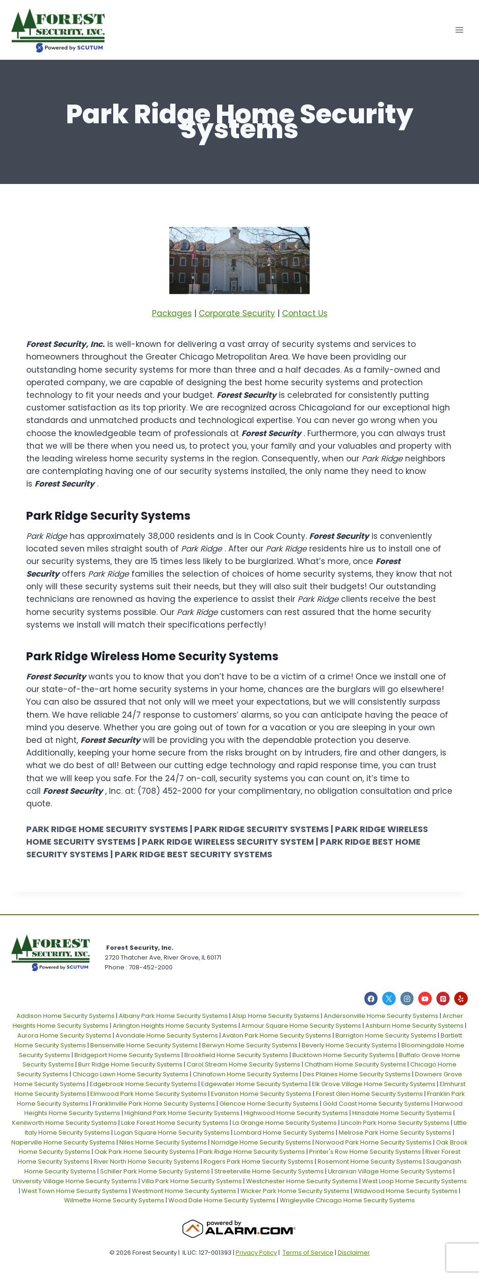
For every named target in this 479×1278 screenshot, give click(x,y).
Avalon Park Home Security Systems (276, 1035)
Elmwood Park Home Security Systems (148, 1093)
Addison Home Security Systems (65, 1015)
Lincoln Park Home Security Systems (395, 1122)
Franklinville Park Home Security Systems (154, 1103)
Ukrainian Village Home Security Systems (390, 1171)
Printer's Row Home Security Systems (365, 1151)
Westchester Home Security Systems (302, 1181)
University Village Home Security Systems (75, 1181)
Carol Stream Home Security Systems (243, 1064)
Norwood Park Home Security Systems (373, 1142)
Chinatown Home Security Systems (245, 1074)
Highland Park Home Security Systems (182, 1113)
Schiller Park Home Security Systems (155, 1171)
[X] (389, 998)
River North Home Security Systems (146, 1161)
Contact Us (304, 313)
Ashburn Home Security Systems (414, 1025)
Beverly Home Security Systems (349, 1045)
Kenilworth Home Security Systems (64, 1122)
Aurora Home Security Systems (64, 1035)
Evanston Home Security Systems (261, 1093)
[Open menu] (459, 29)
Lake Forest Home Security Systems (174, 1122)
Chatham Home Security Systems (355, 1064)
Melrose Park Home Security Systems (395, 1132)
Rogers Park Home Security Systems (258, 1161)
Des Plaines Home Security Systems (357, 1074)
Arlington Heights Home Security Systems (175, 1025)
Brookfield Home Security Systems (236, 1055)
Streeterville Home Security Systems (269, 1171)
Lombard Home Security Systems (284, 1132)
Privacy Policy (256, 1252)
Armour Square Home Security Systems (301, 1025)
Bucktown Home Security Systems (343, 1055)
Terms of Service (308, 1252)
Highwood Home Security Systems (296, 1113)
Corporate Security (237, 313)
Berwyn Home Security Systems (250, 1045)
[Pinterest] (443, 998)
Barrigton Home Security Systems (385, 1035)
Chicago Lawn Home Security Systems (131, 1074)
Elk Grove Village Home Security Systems (373, 1084)
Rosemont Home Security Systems (370, 1161)
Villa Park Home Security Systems (191, 1181)
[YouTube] (425, 998)
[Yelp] (461, 998)
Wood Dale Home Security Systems (222, 1200)
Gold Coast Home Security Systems (376, 1103)
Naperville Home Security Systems (63, 1142)
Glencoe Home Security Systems (269, 1103)
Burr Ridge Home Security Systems (130, 1064)
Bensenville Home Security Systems (144, 1045)
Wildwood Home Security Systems (405, 1190)
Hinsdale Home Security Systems (402, 1113)
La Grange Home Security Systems (284, 1122)
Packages (172, 313)
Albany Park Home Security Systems (173, 1015)
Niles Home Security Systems (163, 1142)
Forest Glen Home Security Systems (369, 1093)
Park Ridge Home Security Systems (252, 1151)
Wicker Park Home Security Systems (294, 1190)
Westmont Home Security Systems (184, 1190)
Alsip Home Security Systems (275, 1015)
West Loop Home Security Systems (414, 1181)
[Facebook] (371, 998)
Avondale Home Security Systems (167, 1035)
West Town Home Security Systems (75, 1190)
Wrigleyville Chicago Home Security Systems (347, 1200)
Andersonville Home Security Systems (381, 1015)
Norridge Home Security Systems (261, 1142)
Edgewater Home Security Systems (254, 1084)
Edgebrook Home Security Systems (143, 1084)
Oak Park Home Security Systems (144, 1151)
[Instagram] (407, 998)
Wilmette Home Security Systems (114, 1200)
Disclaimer (354, 1252)
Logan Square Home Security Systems (172, 1132)
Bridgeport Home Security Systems (127, 1055)
